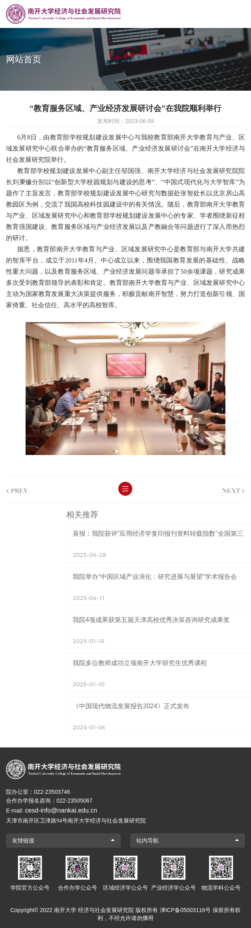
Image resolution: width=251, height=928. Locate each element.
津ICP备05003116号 (185, 910)
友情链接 (23, 840)
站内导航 (147, 840)
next (226, 489)
